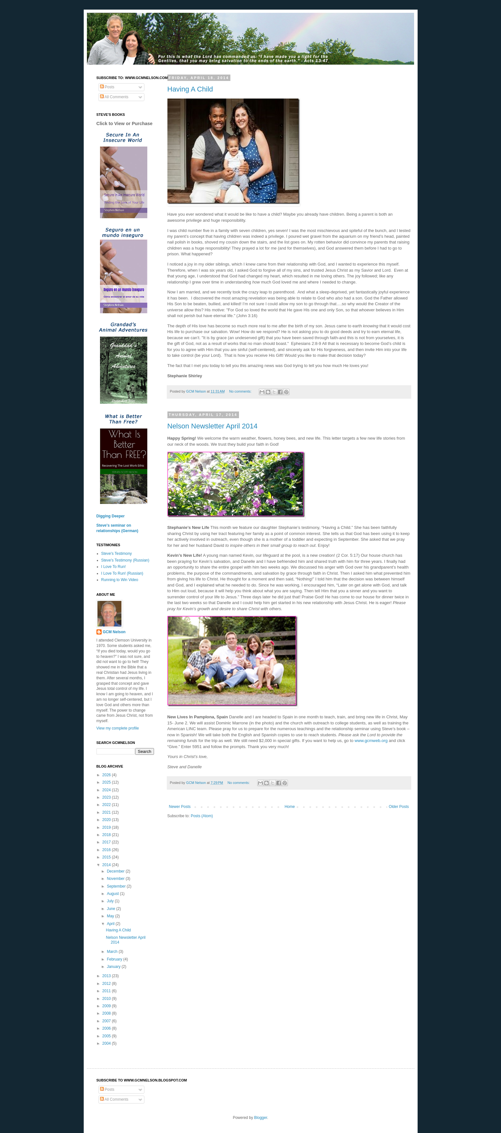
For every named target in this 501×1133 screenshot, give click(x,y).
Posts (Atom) (202, 816)
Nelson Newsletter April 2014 (212, 426)
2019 (107, 827)
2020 (107, 820)
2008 (107, 1013)
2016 (107, 850)
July (111, 901)
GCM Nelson (114, 632)
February (115, 959)
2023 (107, 797)
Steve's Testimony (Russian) (125, 560)
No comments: (240, 391)
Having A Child (190, 89)
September (117, 886)
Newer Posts (180, 806)
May (111, 916)
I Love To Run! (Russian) (122, 573)
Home (290, 806)
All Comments (114, 97)
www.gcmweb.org (371, 740)
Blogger (260, 1117)
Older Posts (399, 806)
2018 (107, 835)
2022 (107, 804)
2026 (107, 775)
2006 (107, 1028)
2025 (107, 782)
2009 (107, 1006)
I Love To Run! (113, 566)
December (116, 871)
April (111, 924)
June (111, 908)
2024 (107, 790)
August (113, 893)
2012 (107, 983)
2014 (107, 865)
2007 (107, 1021)
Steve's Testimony (116, 553)
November (116, 878)
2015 (107, 857)
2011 (107, 991)
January (114, 966)
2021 (107, 812)
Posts (107, 87)
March (113, 951)
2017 (107, 842)
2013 (107, 976)
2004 (107, 1043)
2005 (107, 1036)
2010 (107, 998)
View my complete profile (117, 728)
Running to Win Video (119, 580)
